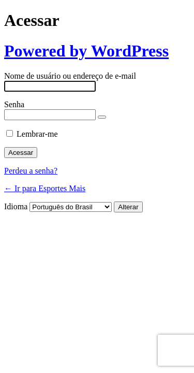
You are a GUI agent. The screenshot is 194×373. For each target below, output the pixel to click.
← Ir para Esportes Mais (44, 188)
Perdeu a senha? (30, 170)
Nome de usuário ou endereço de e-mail (70, 75)
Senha (14, 104)
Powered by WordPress (86, 50)
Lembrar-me (37, 134)
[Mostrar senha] (102, 117)
